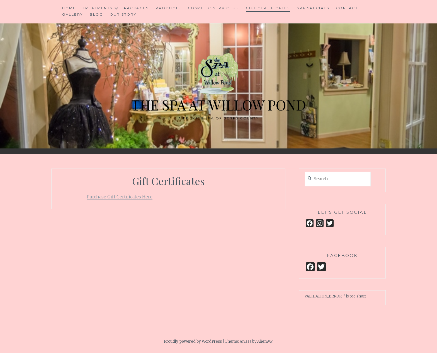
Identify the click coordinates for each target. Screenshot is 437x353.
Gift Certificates (268, 8)
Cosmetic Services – (213, 8)
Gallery (72, 14)
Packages (136, 8)
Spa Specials (313, 8)
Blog (96, 14)
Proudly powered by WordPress (193, 341)
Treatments (98, 8)
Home (69, 8)
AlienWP (265, 341)
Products (168, 8)
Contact (347, 8)
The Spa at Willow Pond (218, 104)
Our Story (123, 14)
